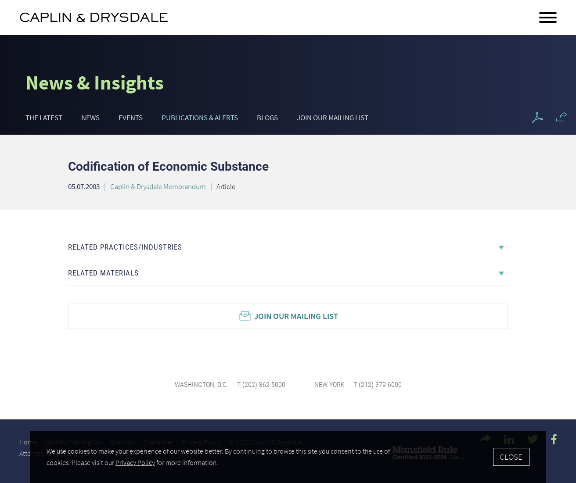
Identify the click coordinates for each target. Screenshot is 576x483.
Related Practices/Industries (125, 247)
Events (131, 117)
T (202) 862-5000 (261, 384)
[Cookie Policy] (287, 457)
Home (28, 441)
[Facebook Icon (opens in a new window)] (554, 439)
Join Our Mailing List (332, 117)
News (90, 117)
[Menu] (547, 18)
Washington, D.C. (201, 384)
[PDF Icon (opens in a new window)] (537, 118)
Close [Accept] (511, 456)
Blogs (267, 117)
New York (329, 384)
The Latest (43, 117)
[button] (561, 117)
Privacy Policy (135, 462)
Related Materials (103, 272)
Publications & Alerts (200, 117)
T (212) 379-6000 (377, 384)
